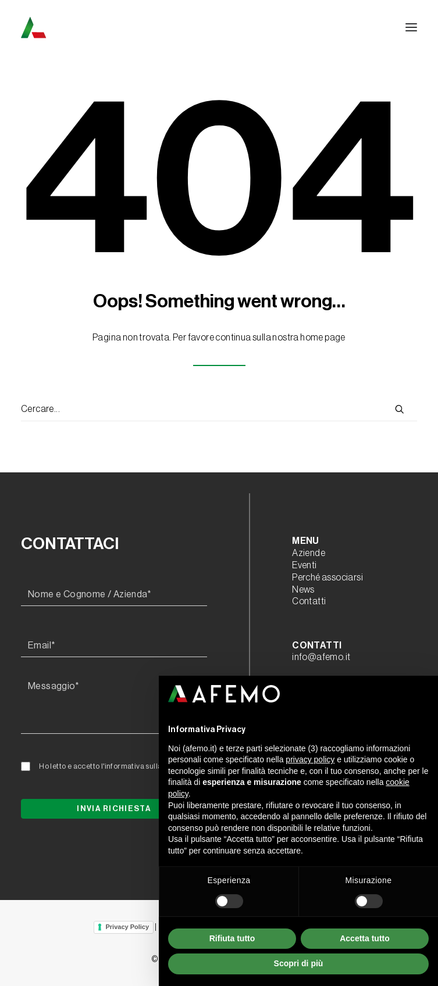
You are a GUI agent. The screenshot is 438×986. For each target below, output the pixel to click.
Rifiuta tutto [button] (232, 938)
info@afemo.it (321, 657)
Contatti (309, 601)
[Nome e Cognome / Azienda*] (114, 595)
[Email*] (114, 646)
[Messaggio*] (114, 705)
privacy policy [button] (310, 759)
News (303, 589)
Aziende (308, 553)
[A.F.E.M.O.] (93, 27)
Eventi (304, 565)
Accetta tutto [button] (365, 938)
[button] (411, 27)
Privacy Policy (127, 926)
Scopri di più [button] (298, 963)
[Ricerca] (219, 409)
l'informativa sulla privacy (144, 766)
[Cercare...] (219, 409)
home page (323, 337)
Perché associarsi (327, 577)
